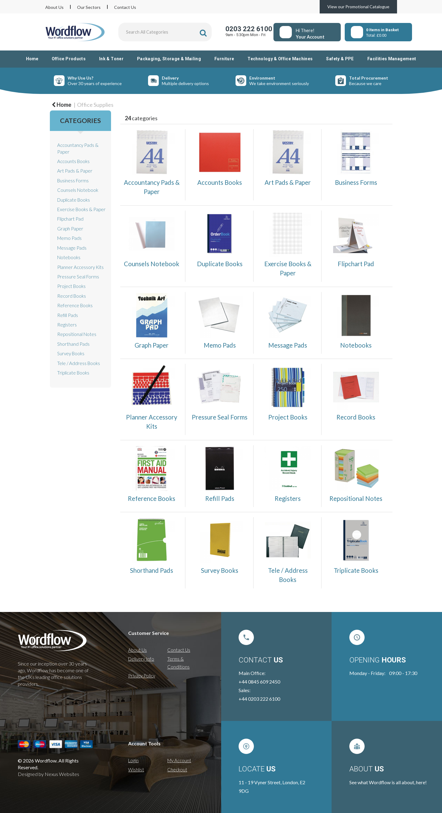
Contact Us (125, 7)
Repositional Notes (76, 334)
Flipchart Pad (70, 219)
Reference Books (75, 305)
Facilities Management (391, 58)
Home (32, 58)
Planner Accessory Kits (80, 267)
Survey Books (70, 353)
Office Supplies (95, 104)
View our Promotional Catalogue (358, 6)
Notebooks (68, 257)
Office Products (69, 58)
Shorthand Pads (73, 344)
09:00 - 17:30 (403, 673)
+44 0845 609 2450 (259, 681)
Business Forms (73, 180)
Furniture (224, 58)
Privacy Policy (141, 675)
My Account (179, 760)
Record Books (71, 296)
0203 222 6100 (248, 29)
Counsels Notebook (77, 190)
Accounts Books (73, 161)
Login (133, 760)
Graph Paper (70, 228)
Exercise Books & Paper (81, 209)
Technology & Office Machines (280, 58)
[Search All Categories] (165, 32)
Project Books (71, 286)
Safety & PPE (340, 58)
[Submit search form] (203, 33)
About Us (54, 7)
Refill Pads (67, 315)
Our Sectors (89, 7)
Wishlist (136, 769)
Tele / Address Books (78, 363)
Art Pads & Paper (74, 170)
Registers (67, 324)
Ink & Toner (111, 58)
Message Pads (72, 248)
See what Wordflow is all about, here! (388, 782)
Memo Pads (69, 238)
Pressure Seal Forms (78, 276)
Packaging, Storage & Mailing (169, 58)
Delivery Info (141, 659)
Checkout (177, 769)
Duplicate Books (73, 200)
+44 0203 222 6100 (259, 699)
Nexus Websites (62, 774)
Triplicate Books (73, 372)
